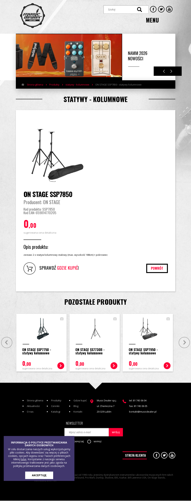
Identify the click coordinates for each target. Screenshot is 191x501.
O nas (30, 412)
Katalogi (55, 412)
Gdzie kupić (80, 401)
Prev (6, 342)
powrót (157, 268)
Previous (164, 70)
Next (171, 70)
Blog (75, 406)
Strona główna (35, 83)
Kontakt (77, 412)
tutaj (23, 459)
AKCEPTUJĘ (39, 475)
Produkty (54, 83)
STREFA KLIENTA (135, 456)
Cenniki (55, 406)
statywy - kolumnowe (77, 83)
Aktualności (33, 406)
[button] (78, 442)
